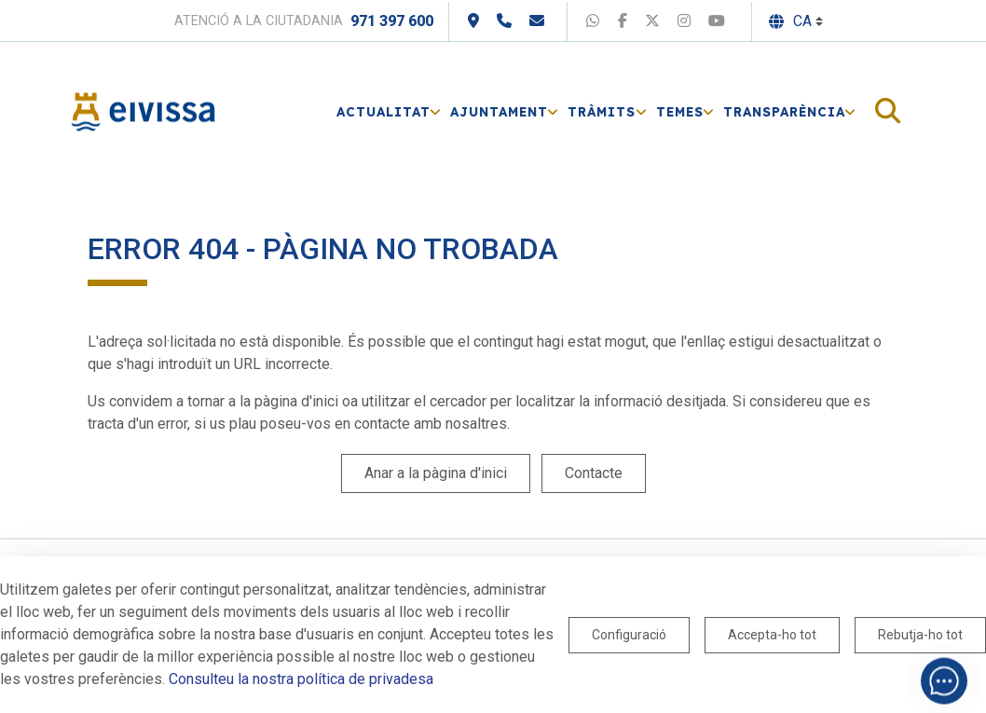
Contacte (594, 473)
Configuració (629, 634)
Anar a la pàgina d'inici (435, 473)
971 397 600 (391, 21)
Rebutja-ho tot (920, 634)
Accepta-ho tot (772, 634)
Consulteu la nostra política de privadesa (301, 679)
